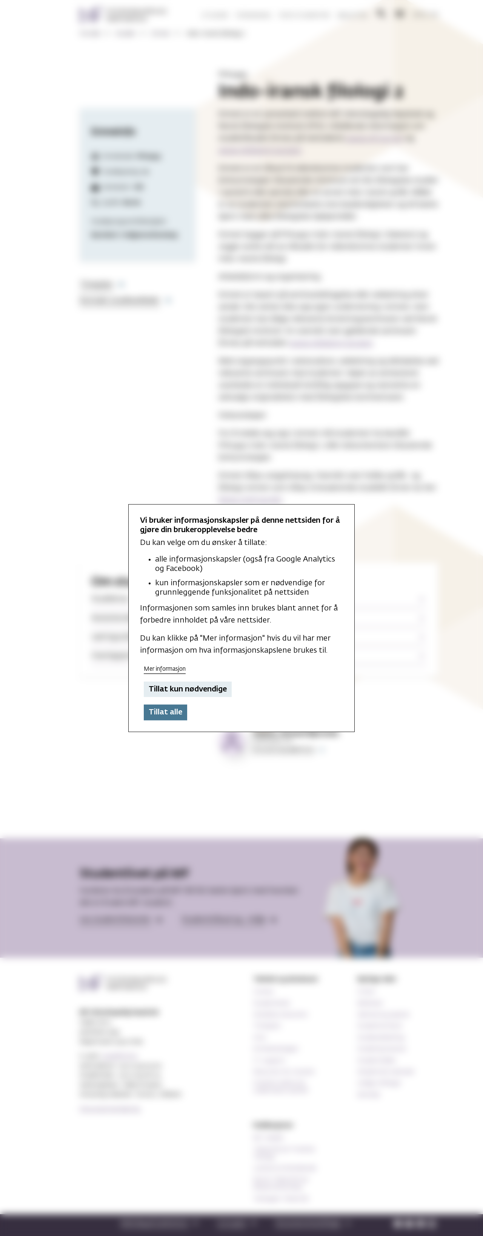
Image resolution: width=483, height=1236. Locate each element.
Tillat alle (165, 712)
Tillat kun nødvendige (188, 689)
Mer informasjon (165, 669)
